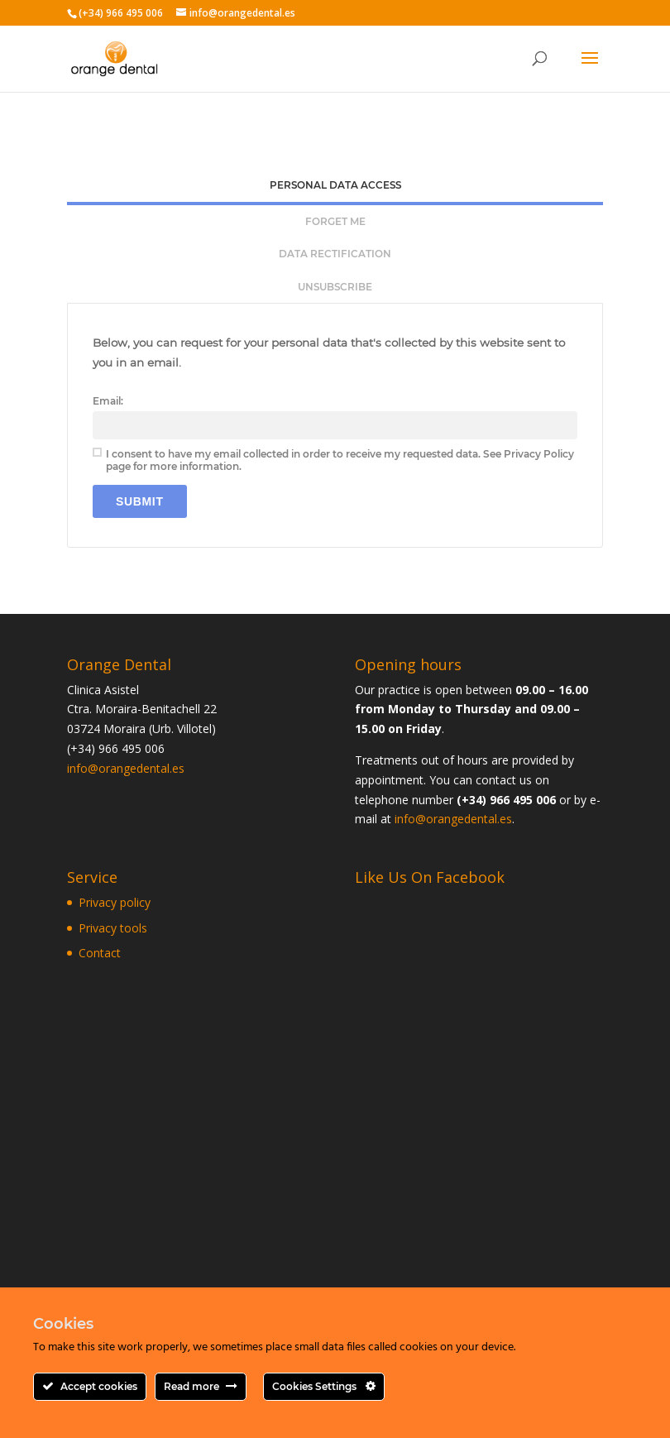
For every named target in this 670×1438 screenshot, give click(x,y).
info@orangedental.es (125, 768)
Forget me (335, 221)
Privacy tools (113, 928)
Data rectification (335, 253)
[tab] (335, 187)
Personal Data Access (335, 185)
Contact (100, 953)
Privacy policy (115, 902)
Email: (108, 401)
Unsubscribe (335, 286)
